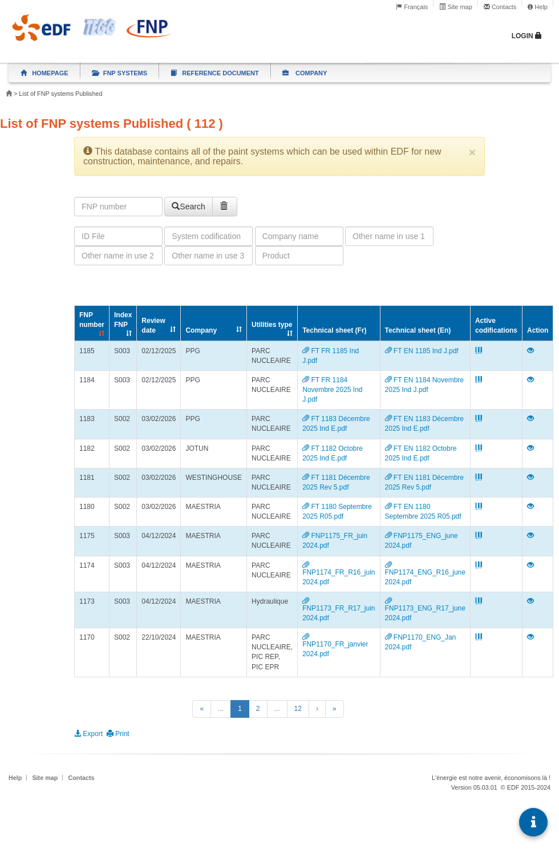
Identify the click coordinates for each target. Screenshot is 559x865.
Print (118, 734)
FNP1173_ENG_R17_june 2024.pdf (425, 609)
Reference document (215, 73)
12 (298, 709)
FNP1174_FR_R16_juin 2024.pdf (338, 573)
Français (412, 6)
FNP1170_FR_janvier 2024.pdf (335, 645)
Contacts (500, 6)
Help (538, 6)
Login (527, 36)
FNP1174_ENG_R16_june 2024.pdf (425, 573)
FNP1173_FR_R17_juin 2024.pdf (338, 609)
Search (188, 206)
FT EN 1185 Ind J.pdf (422, 351)
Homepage (44, 73)
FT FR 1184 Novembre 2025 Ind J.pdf (332, 389)
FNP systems (120, 73)
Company (304, 73)
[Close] (472, 152)
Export (90, 734)
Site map (455, 6)
